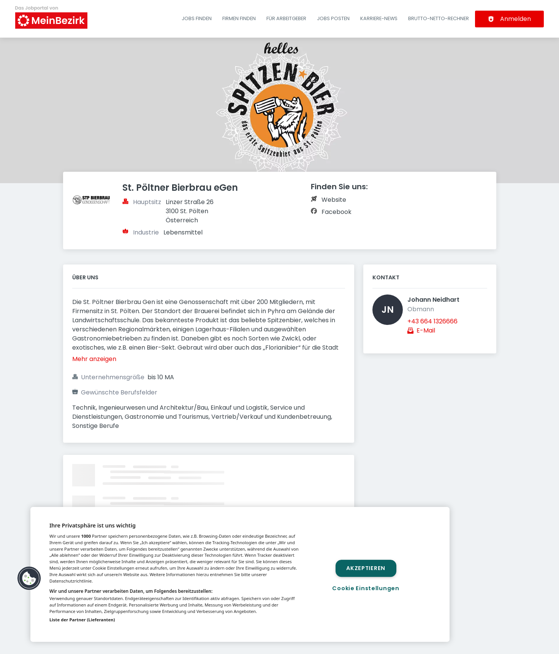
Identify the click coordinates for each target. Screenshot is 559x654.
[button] (29, 578)
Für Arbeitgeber (286, 18)
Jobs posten (333, 18)
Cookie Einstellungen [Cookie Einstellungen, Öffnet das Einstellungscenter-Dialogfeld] (365, 588)
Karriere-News (378, 18)
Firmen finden (239, 18)
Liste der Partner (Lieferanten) (82, 619)
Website (333, 199)
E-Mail (425, 330)
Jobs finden (197, 18)
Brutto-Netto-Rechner (438, 18)
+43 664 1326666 (432, 321)
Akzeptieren (365, 568)
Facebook (336, 211)
